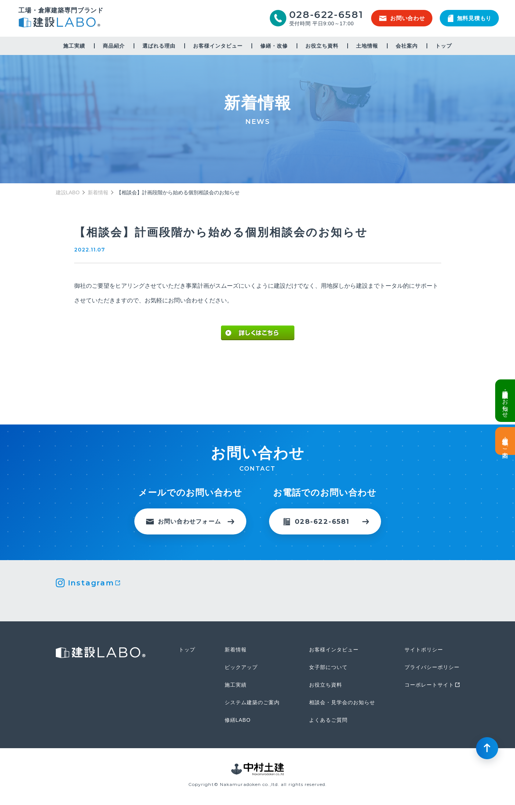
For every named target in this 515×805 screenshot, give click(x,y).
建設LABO (61, 23)
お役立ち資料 (321, 46)
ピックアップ (241, 667)
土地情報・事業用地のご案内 (505, 441)
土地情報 (367, 46)
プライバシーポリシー (432, 667)
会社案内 (407, 46)
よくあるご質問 (328, 720)
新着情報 (98, 192)
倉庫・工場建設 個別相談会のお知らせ (505, 401)
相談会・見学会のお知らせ (342, 702)
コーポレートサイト (429, 684)
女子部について (328, 667)
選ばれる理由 (158, 46)
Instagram (91, 583)
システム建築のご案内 (252, 702)
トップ (443, 46)
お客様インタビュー (218, 46)
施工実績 (74, 46)
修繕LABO (238, 720)
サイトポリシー (424, 649)
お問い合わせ (402, 18)
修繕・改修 (274, 46)
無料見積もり (470, 18)
